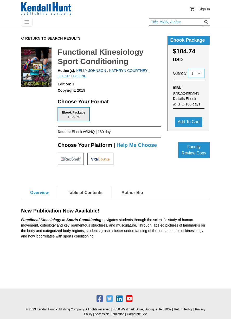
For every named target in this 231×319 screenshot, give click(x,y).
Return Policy (183, 309)
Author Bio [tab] (132, 192)
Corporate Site (137, 314)
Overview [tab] (39, 192)
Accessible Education (109, 314)
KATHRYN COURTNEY (128, 70)
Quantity (180, 73)
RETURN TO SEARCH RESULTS (51, 38)
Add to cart (189, 122)
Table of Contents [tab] (85, 192)
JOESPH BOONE (72, 76)
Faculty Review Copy (194, 150)
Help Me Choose (137, 145)
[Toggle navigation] (27, 22)
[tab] (74, 114)
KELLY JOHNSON (90, 70)
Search (206, 22)
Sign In (204, 9)
